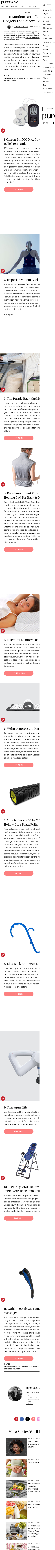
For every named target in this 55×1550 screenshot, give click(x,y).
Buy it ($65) (19, 765)
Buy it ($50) (19, 549)
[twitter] (27, 1419)
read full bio (29, 1404)
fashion (4, 6)
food (23, 6)
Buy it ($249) (18, 1218)
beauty (14, 6)
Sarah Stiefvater (21, 27)
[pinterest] (3, 130)
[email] (39, 1419)
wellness (32, 6)
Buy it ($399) (18, 1131)
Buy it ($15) (18, 873)
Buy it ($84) (19, 1358)
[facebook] (22, 1419)
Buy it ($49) (19, 189)
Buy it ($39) (19, 438)
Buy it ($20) (19, 994)
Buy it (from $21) (19, 673)
